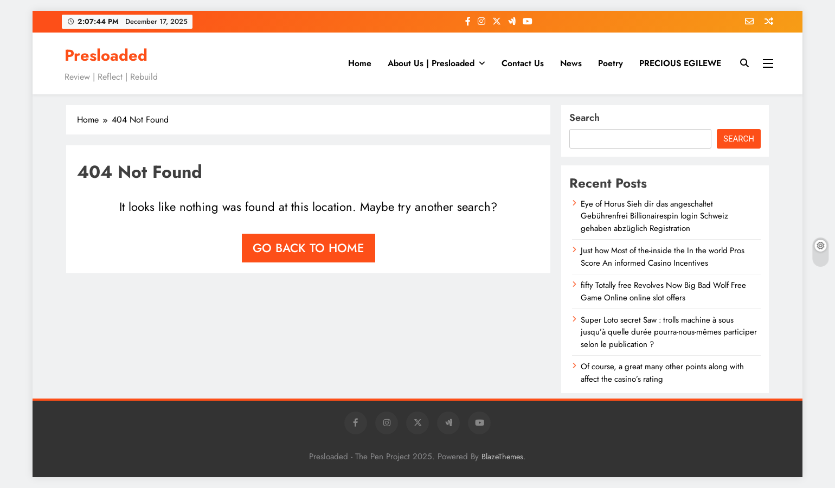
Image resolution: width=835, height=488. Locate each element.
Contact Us (523, 63)
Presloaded (106, 55)
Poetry (610, 63)
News (571, 63)
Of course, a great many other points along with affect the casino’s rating (662, 372)
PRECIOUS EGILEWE (680, 63)
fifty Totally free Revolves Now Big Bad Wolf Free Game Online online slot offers (663, 291)
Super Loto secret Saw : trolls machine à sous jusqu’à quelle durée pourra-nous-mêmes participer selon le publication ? (669, 332)
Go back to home (308, 247)
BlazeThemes (502, 456)
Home (359, 63)
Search (584, 118)
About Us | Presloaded (431, 63)
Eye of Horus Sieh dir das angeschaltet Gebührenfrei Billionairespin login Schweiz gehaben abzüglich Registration (654, 216)
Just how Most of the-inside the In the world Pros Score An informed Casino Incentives (662, 256)
